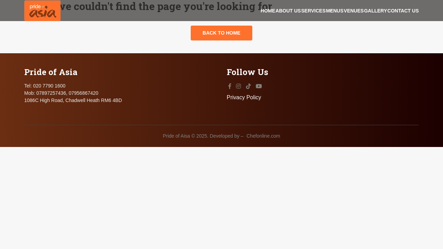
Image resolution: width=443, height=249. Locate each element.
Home (182, 23)
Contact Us (403, 23)
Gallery (361, 23)
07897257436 (51, 152)
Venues (325, 23)
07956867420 (83, 152)
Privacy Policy (401, 156)
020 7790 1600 (49, 144)
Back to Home (221, 60)
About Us (217, 23)
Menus (292, 23)
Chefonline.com (263, 188)
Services (256, 23)
